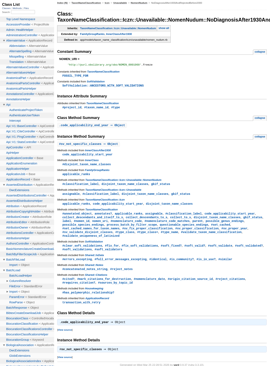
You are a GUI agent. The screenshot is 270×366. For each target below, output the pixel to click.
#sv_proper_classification (197, 232)
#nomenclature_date (149, 284)
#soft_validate (220, 250)
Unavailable (120, 2)
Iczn (107, 2)
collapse (260, 51)
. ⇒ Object (92, 127)
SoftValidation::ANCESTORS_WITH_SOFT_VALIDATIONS (103, 86)
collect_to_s (180, 220)
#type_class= (147, 236)
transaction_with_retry (81, 308)
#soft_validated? (249, 250)
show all (164, 28)
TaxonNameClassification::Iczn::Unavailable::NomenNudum (118, 28)
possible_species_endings (83, 228)
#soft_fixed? (171, 250)
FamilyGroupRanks (92, 34)
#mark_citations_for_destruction (104, 284)
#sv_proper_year (234, 232)
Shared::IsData (94, 259)
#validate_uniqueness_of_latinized (90, 240)
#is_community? (181, 264)
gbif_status (160, 186)
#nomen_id (81, 224)
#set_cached (220, 228)
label (66, 224)
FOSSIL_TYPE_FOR (75, 76)
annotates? (103, 216)
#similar (225, 264)
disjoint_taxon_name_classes (125, 186)
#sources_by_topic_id (115, 288)
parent (197, 224)
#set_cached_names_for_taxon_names (90, 232)
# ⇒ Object (89, 146)
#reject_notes (121, 274)
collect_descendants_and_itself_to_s (92, 220)
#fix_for (112, 250)
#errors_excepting (77, 264)
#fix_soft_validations (140, 250)
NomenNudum (139, 2)
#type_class (124, 236)
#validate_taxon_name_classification (211, 236)
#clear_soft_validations (82, 250)
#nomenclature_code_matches (167, 224)
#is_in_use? (206, 264)
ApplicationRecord (97, 304)
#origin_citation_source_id (190, 284)
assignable (71, 196)
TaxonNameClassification (86, 2)
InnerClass (91, 162)
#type (115, 108)
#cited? (68, 284)
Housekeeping (94, 294)
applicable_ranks (76, 176)
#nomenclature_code (126, 224)
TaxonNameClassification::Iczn (105, 202)
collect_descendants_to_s (146, 220)
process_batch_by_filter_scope (132, 228)
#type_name (169, 236)
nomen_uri (100, 224)
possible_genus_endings (225, 224)
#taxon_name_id (96, 108)
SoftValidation (96, 82)
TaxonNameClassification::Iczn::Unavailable (113, 192)
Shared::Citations (96, 280)
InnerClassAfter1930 (119, 34)
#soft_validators (108, 254)
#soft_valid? (194, 250)
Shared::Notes (94, 269)
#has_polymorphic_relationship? (88, 298)
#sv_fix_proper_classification (147, 232)
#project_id (71, 108)
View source (65, 336)
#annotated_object (77, 216)
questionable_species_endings (184, 228)
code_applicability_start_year (87, 156)
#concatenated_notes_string (84, 274)
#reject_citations (230, 284)
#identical (158, 264)
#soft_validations (77, 254)
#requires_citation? (78, 288)
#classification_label (80, 186)
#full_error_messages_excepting (121, 264)
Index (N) (62, 2)
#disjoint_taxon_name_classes (86, 166)
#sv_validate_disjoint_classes (87, 236)
